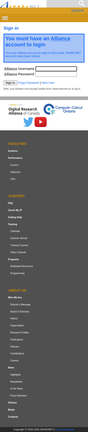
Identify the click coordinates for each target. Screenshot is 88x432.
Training (12, 224)
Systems (13, 151)
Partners (14, 346)
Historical (15, 172)
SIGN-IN (77, 10)
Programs (13, 259)
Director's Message (20, 304)
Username (19, 69)
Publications (16, 339)
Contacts (13, 417)
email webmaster (65, 429)
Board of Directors (19, 311)
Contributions (17, 353)
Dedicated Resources (21, 266)
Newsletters (16, 381)
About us (17, 290)
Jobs (12, 179)
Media (11, 409)
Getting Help (15, 217)
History (14, 318)
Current (14, 165)
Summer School (18, 238)
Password (19, 74)
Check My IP (15, 210)
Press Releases (18, 395)
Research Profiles (19, 332)
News (11, 367)
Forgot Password (28, 82)
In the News (16, 388)
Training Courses (19, 245)
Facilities (17, 144)
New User (48, 82)
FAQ (10, 203)
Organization (17, 325)
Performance (15, 158)
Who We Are (15, 297)
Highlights (15, 374)
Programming (17, 273)
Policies (12, 402)
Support (16, 196)
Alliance (22, 53)
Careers (14, 360)
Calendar (15, 231)
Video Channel (18, 252)
